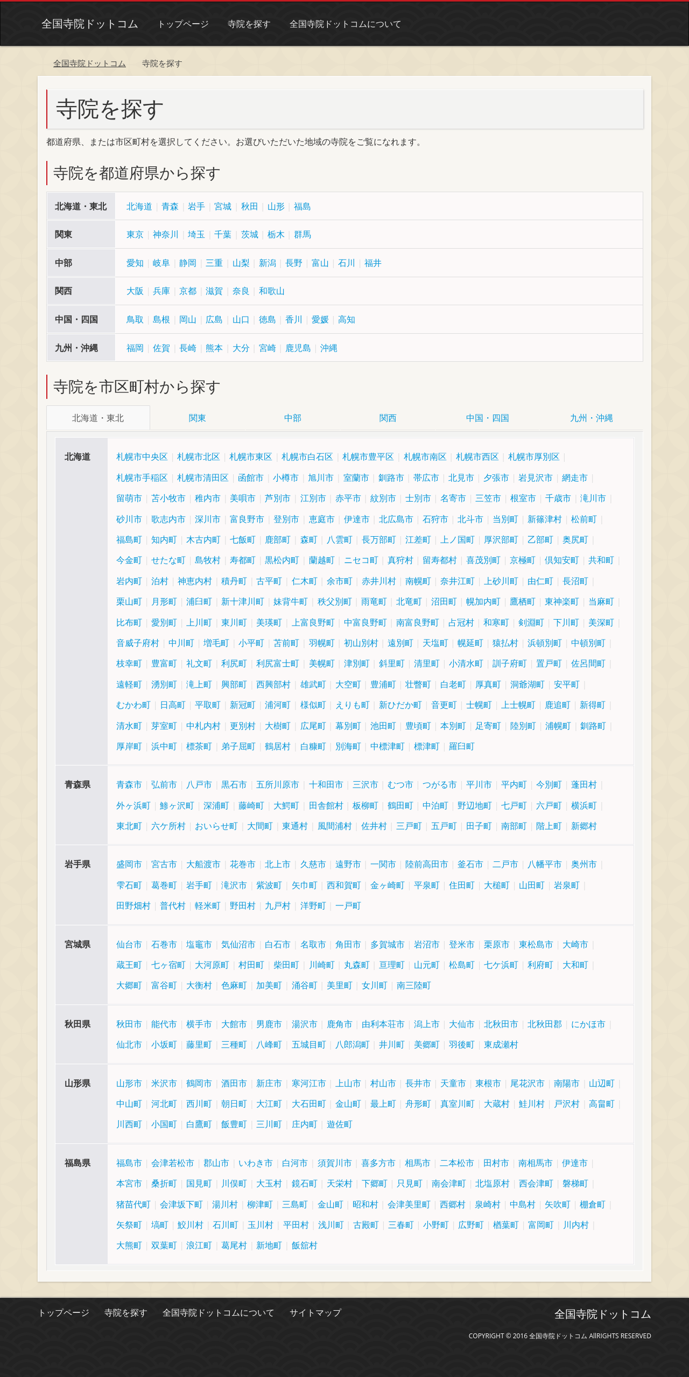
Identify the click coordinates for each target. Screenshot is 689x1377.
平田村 (296, 1224)
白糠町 (313, 745)
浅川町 (331, 1224)
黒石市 (234, 783)
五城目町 (309, 1043)
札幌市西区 (477, 455)
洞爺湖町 (527, 682)
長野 (294, 263)
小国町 (164, 1123)
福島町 (129, 538)
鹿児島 (298, 348)
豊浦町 (383, 682)
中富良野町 (365, 621)
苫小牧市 (168, 497)
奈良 (241, 291)
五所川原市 (277, 783)
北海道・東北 (98, 418)
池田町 (383, 724)
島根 (161, 319)
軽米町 (208, 904)
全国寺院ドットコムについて (342, 24)
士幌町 (479, 703)
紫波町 (269, 884)
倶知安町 (562, 559)
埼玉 (196, 234)
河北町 (164, 1102)
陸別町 (523, 724)
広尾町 (313, 724)
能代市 (164, 1023)
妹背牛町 (290, 600)
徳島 (267, 319)
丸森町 (357, 963)
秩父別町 (335, 600)
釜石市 (470, 863)
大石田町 (309, 1102)
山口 (241, 319)
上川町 (199, 621)
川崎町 (322, 963)
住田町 (462, 884)
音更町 (444, 703)
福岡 (135, 348)
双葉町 (164, 1244)
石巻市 (164, 943)
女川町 (375, 984)
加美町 (269, 984)
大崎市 (575, 943)
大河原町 (212, 963)
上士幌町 (518, 703)
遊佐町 (340, 1123)
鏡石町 (305, 1182)
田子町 (479, 825)
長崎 (187, 348)
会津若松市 (172, 1161)
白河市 (295, 1161)
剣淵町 (531, 621)
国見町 (199, 1182)
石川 (346, 263)
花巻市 (243, 863)
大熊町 (129, 1244)
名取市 (313, 943)
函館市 (251, 476)
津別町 (357, 662)
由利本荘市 (383, 1023)
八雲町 (340, 538)
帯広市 (426, 476)
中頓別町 (588, 642)
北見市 (461, 476)
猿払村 (505, 642)
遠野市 (348, 863)
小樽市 (286, 476)
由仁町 (540, 579)
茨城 (249, 234)
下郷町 (375, 1182)
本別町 (453, 724)
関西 (388, 418)
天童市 (453, 1081)
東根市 (488, 1081)
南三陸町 (414, 984)
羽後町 (462, 1043)
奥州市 (584, 863)
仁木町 (305, 579)
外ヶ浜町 (133, 804)
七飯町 (243, 538)
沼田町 (444, 600)
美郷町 (427, 1043)
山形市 (129, 1081)
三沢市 (365, 783)
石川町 (225, 1224)
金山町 (348, 1102)
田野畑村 (133, 904)
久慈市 (313, 863)
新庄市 (269, 1081)
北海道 (139, 206)
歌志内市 (168, 517)
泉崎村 (488, 1203)
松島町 (462, 963)
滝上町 (199, 682)
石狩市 (435, 517)
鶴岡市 (199, 1081)
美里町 (340, 984)
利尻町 (234, 662)
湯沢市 (305, 1023)
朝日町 (234, 1102)
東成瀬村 (501, 1043)
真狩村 (400, 559)
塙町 (159, 1224)
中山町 (129, 1102)
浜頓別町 (545, 642)
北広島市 (396, 517)
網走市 (575, 476)
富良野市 (247, 517)
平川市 (479, 783)
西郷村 (453, 1203)
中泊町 (435, 804)
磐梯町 (575, 1182)
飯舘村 (305, 1244)
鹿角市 (340, 1023)
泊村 (159, 579)
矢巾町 (305, 884)
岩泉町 (567, 884)
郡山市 (216, 1161)
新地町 (269, 1244)
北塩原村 (492, 1182)
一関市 (383, 863)
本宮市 (129, 1182)
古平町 (269, 579)
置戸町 (549, 662)
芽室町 (164, 724)
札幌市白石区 (307, 455)
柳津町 (260, 1203)
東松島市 (536, 943)
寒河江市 (309, 1081)
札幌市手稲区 (142, 476)
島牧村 (208, 559)
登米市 (462, 943)
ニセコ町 (361, 559)
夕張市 (496, 476)
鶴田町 (400, 804)
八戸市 (199, 783)
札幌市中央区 (142, 455)
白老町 (453, 682)
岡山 (187, 319)
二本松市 (457, 1161)
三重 (214, 263)
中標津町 (387, 745)
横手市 (199, 1023)
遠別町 (400, 642)
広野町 (471, 1224)
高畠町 (602, 1102)
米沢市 (164, 1081)
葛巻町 (164, 884)
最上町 (383, 1102)
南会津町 (449, 1182)
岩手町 (199, 884)
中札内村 (203, 724)
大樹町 (278, 724)
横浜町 (584, 804)
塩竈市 (199, 943)
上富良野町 (313, 621)
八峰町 (269, 1043)
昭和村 (365, 1203)
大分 (241, 348)
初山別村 (361, 642)
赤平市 (348, 497)
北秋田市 (501, 1023)
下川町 (566, 621)
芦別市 (278, 497)
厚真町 (488, 682)
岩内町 (129, 579)
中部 (292, 418)
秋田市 (129, 1023)
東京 (135, 234)
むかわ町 (133, 703)
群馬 (302, 234)
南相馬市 (535, 1161)
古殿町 (366, 1224)
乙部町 (540, 538)
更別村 (243, 724)
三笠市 (488, 497)
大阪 (135, 291)
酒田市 (234, 1081)
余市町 (340, 579)
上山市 (348, 1081)
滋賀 (214, 291)
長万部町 (379, 538)
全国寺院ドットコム (86, 23)
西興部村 (273, 682)
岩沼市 (427, 943)
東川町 (234, 621)
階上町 (549, 825)
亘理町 (392, 963)
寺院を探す (245, 24)
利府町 (540, 963)
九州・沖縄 (591, 418)
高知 (346, 319)
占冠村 (461, 621)
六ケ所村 (168, 825)
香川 (294, 319)
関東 (197, 418)
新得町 (593, 703)
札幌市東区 (250, 455)
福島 (302, 206)
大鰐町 (286, 804)
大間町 (260, 825)
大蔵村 (497, 1102)
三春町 (401, 1224)
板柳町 (365, 804)
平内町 (514, 783)
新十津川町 (242, 600)
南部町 (514, 825)
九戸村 (278, 904)
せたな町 (168, 559)
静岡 (187, 263)
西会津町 (536, 1182)
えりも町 (352, 703)
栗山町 (129, 600)
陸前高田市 (426, 863)
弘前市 (164, 783)
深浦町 (216, 804)
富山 (320, 263)
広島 (214, 319)
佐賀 (161, 348)
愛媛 (320, 319)
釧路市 (391, 476)
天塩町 (435, 642)
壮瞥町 (418, 682)
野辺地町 (475, 804)
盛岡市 (129, 863)
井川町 (392, 1043)
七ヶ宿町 (168, 963)
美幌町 (322, 662)
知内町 (164, 538)
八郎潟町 (352, 1043)
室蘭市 (356, 476)
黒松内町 (282, 559)
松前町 (584, 517)
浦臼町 (199, 600)
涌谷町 (305, 984)
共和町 (601, 559)
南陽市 (567, 1081)
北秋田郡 (545, 1023)
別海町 (348, 745)
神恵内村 (195, 579)
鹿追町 (558, 703)
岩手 (196, 206)
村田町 (251, 963)
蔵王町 (129, 963)
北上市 (278, 863)
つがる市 (440, 783)
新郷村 (584, 825)
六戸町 (549, 804)
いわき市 (255, 1161)
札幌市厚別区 (534, 455)
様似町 (313, 703)
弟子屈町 (238, 745)
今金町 (129, 559)
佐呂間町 (588, 662)
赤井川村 (379, 579)
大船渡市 (203, 863)
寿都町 (243, 559)
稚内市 (208, 497)
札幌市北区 (198, 455)
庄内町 (305, 1123)
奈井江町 (457, 579)
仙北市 (129, 1043)
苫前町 (286, 642)
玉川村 (260, 1224)
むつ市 (400, 783)
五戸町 (444, 825)
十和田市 (326, 783)
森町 (309, 538)
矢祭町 (129, 1224)
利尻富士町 (277, 662)
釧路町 (593, 724)
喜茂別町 (483, 559)
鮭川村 (532, 1102)
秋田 (249, 206)
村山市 (383, 1081)
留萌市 (129, 497)
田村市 (496, 1161)
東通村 (295, 825)
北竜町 (409, 600)
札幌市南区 (425, 455)
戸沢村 (567, 1102)
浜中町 (164, 745)
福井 (373, 263)
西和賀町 (344, 884)
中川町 (181, 642)
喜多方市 (378, 1161)
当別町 (505, 517)
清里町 (427, 662)
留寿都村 (440, 559)
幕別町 (348, 724)
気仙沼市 (238, 943)
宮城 (222, 206)
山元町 (427, 963)
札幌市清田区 (203, 476)
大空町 (348, 682)
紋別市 (383, 497)
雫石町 (129, 884)
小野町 (436, 1224)
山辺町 (602, 1081)
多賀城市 (387, 943)
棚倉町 (593, 1203)
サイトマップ (315, 1311)
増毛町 (216, 642)
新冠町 (243, 703)
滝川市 (593, 497)
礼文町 (199, 662)
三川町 (269, 1123)
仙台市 (129, 943)
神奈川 (166, 234)
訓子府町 (510, 662)
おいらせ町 (216, 825)
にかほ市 (588, 1023)
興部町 (234, 682)
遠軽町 (129, 682)
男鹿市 (269, 1023)
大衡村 (199, 984)
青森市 (129, 783)
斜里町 (392, 662)
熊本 (214, 348)
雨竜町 (374, 600)
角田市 (348, 943)
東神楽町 (562, 600)
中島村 (523, 1203)
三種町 (234, 1043)
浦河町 (278, 703)
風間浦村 (335, 825)
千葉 (222, 234)
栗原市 (497, 943)
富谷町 (164, 984)
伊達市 (357, 517)
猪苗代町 (133, 1203)
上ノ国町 (457, 538)
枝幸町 (129, 662)
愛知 (135, 263)
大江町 (269, 1102)
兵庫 (161, 291)
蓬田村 (584, 783)
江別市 (313, 497)
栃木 (276, 234)
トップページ (179, 24)
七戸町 (514, 804)
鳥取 (135, 319)
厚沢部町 (501, 538)
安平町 (567, 682)
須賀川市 (335, 1161)
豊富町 (164, 662)
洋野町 (313, 904)
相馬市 (418, 1161)
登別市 (286, 517)
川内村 (576, 1224)
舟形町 (418, 1102)
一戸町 (348, 904)
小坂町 (164, 1043)
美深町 (601, 621)
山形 (276, 206)
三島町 (295, 1203)
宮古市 (164, 863)
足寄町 (488, 724)
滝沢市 (234, 884)
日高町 (173, 703)
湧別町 (164, 682)
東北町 (129, 825)
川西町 (129, 1123)
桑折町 (164, 1182)
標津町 (427, 745)
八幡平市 (545, 863)
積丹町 (234, 579)
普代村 (173, 904)
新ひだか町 (400, 703)
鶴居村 (278, 745)
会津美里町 (409, 1203)
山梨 (241, 263)
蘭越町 (322, 559)
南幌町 (418, 579)
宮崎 (267, 348)
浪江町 (199, 1244)
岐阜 (161, 263)
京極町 (523, 559)
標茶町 (199, 745)
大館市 (234, 1023)
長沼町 (575, 579)
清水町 (129, 724)
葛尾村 (234, 1244)
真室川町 (457, 1102)
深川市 (208, 517)
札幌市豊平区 (368, 455)
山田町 (532, 884)
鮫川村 (190, 1224)
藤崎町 (251, 804)
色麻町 (234, 984)
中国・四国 (487, 418)
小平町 (251, 642)
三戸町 (409, 825)
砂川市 (129, 517)
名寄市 (453, 497)
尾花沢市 (527, 1081)
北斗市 (470, 517)
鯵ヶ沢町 (177, 804)
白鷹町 (199, 1123)
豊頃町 (418, 724)
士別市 (418, 497)
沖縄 (329, 348)
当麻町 (601, 600)
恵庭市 (322, 517)
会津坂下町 (181, 1203)
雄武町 (313, 682)
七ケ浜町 (501, 963)
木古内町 (203, 538)
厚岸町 (129, 745)
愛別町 (164, 621)
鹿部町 (278, 538)
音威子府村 (137, 642)
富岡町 (541, 1224)
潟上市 (427, 1023)
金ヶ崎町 (387, 884)
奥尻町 (575, 538)
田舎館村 (326, 804)
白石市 (278, 943)
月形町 (164, 600)
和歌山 (272, 291)
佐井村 (374, 825)
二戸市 (505, 863)
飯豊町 (234, 1123)
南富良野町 (417, 621)
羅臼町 (462, 745)
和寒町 (496, 621)
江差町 (418, 538)
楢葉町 (506, 1224)
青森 (170, 206)
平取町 (208, 703)
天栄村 (340, 1182)
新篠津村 (545, 517)
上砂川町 (501, 579)
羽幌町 (322, 642)
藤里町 (199, 1043)
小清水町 (466, 662)
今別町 (549, 783)
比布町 (129, 621)
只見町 (410, 1182)
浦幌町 (558, 724)
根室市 (523, 497)
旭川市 (321, 476)
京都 (187, 291)
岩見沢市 (535, 476)
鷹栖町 (523, 600)
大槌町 (497, 884)
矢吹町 (558, 1203)
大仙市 (462, 1023)
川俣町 (234, 1182)
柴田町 (286, 963)
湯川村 (225, 1203)
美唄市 (243, 497)
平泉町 (427, 884)
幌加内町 (483, 600)
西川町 (199, 1102)
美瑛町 (269, 621)
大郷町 (129, 984)
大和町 (575, 963)
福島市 (129, 1161)
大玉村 (269, 1182)
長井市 (418, 1081)
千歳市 (558, 497)
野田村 (243, 904)
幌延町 (470, 642)
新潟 (267, 263)
